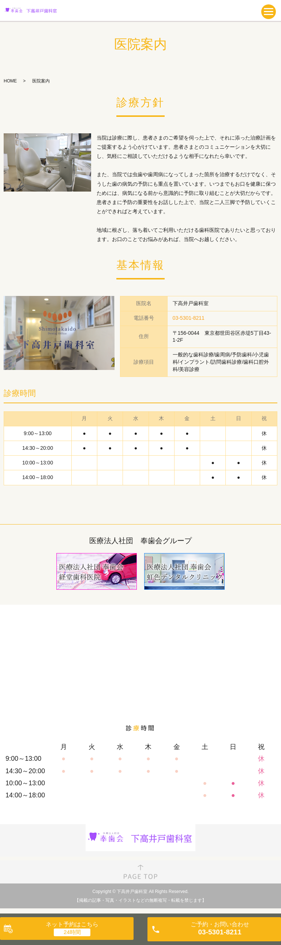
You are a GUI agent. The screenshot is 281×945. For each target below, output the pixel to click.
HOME (10, 81)
